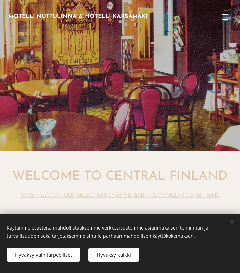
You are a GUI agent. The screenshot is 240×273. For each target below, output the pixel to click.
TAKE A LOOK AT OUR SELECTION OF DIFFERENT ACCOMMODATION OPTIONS (120, 195)
